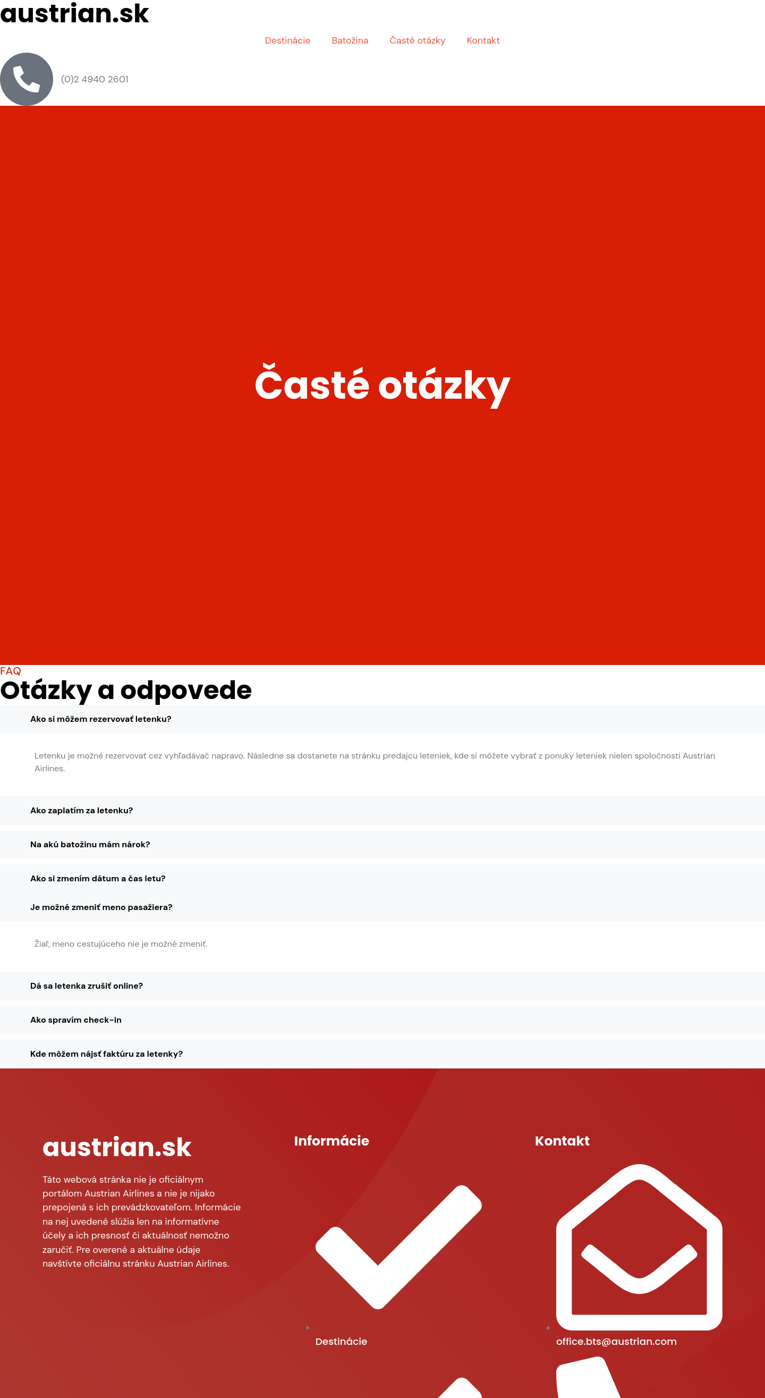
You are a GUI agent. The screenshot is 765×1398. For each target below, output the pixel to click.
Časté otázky (417, 40)
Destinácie (288, 40)
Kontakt (483, 40)
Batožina (350, 40)
